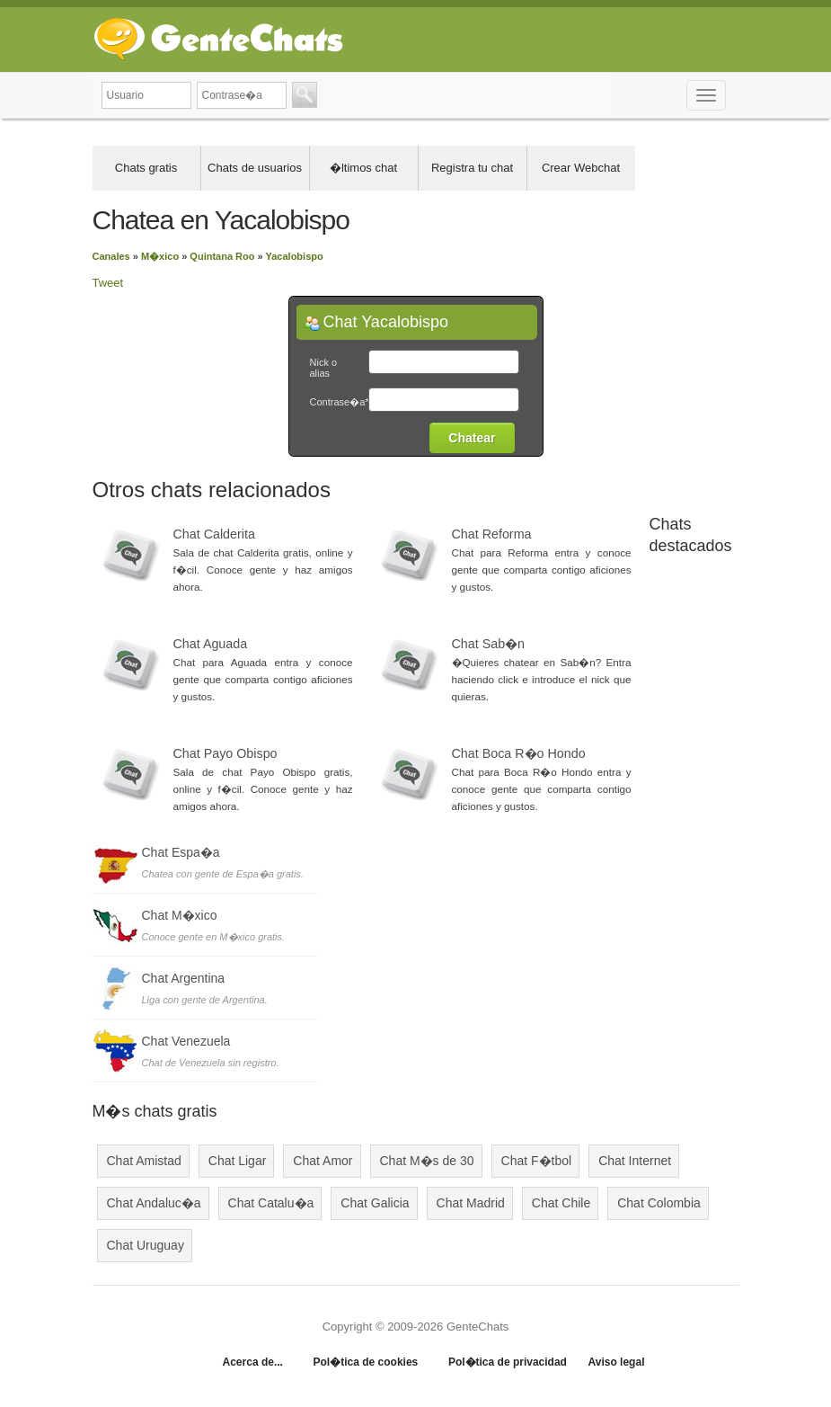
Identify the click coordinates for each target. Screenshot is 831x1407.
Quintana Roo (222, 256)
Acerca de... (253, 1362)
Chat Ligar (237, 1160)
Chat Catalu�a (271, 1203)
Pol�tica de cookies (366, 1362)
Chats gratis (146, 167)
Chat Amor (322, 1160)
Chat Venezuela (186, 1041)
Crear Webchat (581, 167)
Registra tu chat (472, 167)
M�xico (160, 256)
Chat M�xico (179, 915)
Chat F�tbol (536, 1160)
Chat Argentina (183, 978)
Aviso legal (616, 1362)
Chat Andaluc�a (154, 1203)
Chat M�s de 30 (427, 1160)
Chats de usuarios (255, 167)
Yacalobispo (294, 256)
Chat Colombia (659, 1203)
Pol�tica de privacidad (507, 1362)
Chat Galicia (374, 1203)
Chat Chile (561, 1203)
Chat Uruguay (145, 1245)
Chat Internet (634, 1160)
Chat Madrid (471, 1203)
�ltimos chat (363, 167)
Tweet (108, 282)
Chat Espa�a (181, 852)
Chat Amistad (144, 1160)
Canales (111, 256)
